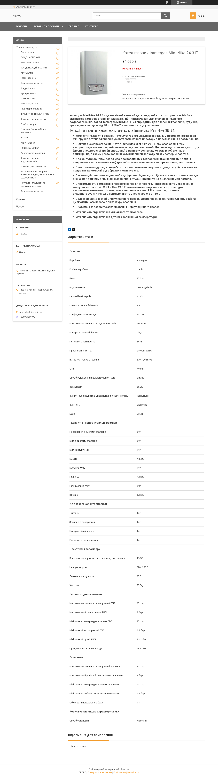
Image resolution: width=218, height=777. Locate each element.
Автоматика (27, 73)
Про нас (73, 26)
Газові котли (27, 52)
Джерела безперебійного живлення (34, 131)
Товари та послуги (46, 26)
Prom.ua (125, 769)
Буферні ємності (29, 93)
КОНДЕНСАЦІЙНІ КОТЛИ (34, 67)
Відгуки (20, 206)
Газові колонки (28, 78)
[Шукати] (165, 15)
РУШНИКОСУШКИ (30, 148)
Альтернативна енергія (33, 153)
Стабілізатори (28, 124)
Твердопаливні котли (32, 83)
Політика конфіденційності (126, 772)
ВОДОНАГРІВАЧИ (30, 57)
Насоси (24, 137)
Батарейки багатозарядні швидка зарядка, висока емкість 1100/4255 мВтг (38, 174)
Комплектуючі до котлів (33, 166)
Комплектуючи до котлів (33, 119)
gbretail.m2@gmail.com (31, 312)
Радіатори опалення (32, 108)
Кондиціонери (28, 88)
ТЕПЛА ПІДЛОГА (29, 103)
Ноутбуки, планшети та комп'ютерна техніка (33, 184)
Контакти (91, 26)
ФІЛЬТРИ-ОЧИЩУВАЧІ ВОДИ (36, 114)
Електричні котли (30, 62)
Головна (21, 26)
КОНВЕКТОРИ (28, 98)
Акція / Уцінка (28, 143)
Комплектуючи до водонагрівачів (30, 159)
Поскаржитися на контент (100, 772)
